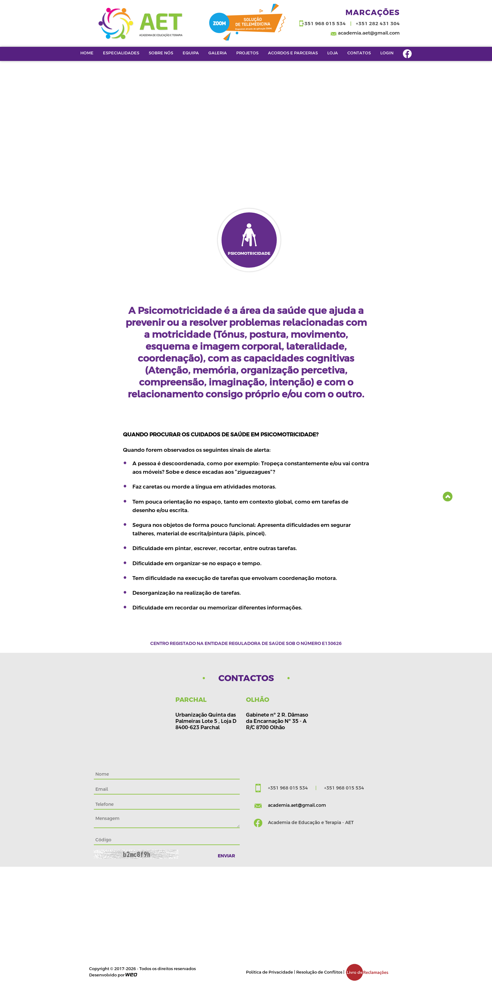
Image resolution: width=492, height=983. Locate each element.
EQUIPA (191, 53)
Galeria (217, 53)
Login (386, 53)
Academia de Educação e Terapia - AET (311, 822)
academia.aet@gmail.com (369, 32)
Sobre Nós (161, 53)
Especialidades (121, 53)
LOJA (332, 53)
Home (87, 53)
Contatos (359, 53)
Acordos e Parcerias (293, 53)
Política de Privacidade (269, 972)
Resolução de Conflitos (319, 972)
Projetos (247, 53)
